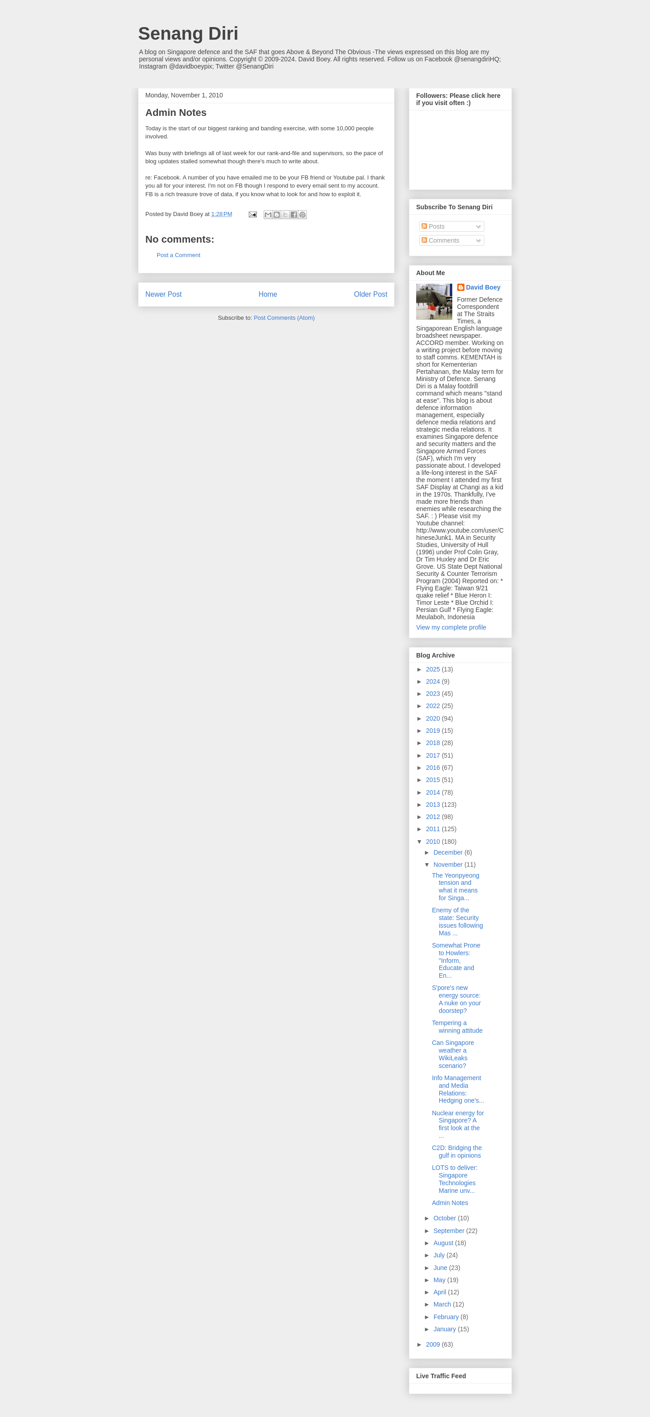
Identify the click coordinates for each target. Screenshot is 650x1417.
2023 (434, 693)
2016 (434, 767)
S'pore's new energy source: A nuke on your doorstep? (456, 999)
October (445, 1218)
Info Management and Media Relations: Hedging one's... (458, 1089)
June (441, 1267)
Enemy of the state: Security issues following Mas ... (457, 921)
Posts (433, 226)
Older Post (370, 294)
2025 (434, 669)
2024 (434, 681)
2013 (434, 804)
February (446, 1316)
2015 (434, 779)
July (439, 1255)
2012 (434, 816)
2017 (434, 755)
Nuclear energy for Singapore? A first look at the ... (458, 1124)
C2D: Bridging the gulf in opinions (457, 1151)
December (448, 852)
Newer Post (163, 294)
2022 (434, 705)
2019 (434, 730)
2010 (434, 841)
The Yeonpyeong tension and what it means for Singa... (455, 887)
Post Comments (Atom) (284, 317)
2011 (434, 829)
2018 (434, 742)
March (443, 1304)
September (449, 1230)
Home (268, 294)
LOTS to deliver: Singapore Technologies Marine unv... (455, 1179)
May (440, 1280)
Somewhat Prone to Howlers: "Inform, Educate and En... (456, 960)
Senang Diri (188, 33)
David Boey (483, 287)
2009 (434, 1344)
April (440, 1292)
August (444, 1243)
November (448, 864)
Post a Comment (178, 255)
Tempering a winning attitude (457, 1026)
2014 (434, 792)
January (445, 1329)
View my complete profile (451, 627)
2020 (434, 718)
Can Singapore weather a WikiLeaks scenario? (453, 1054)
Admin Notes (450, 1202)
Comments (441, 240)
